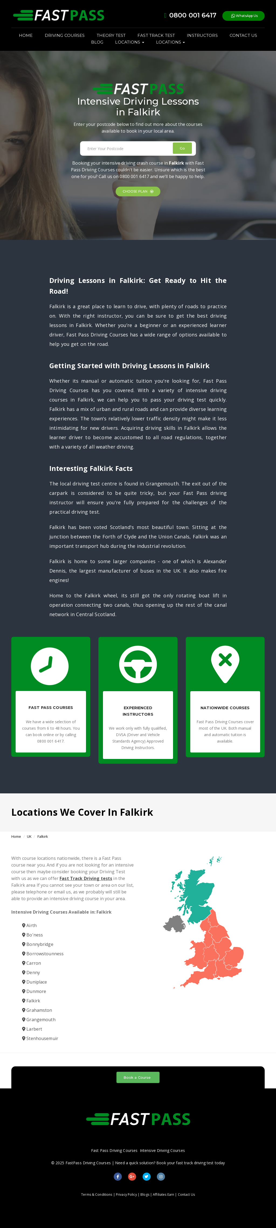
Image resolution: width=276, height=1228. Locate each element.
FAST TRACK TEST (156, 35)
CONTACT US (243, 35)
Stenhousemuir (40, 1038)
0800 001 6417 (134, 176)
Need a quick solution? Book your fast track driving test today (170, 1162)
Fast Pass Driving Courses (114, 1150)
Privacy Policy (126, 1194)
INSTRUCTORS (202, 35)
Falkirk (42, 836)
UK (29, 836)
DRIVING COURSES (65, 35)
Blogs (144, 1194)
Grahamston (37, 1010)
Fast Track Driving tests (86, 878)
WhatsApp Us (244, 16)
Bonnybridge (37, 944)
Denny (31, 972)
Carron (31, 963)
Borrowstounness (43, 954)
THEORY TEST (111, 35)
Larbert (32, 1029)
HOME (26, 35)
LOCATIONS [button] (129, 42)
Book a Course (137, 1077)
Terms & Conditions (96, 1194)
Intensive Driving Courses (162, 1150)
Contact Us (186, 1194)
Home (16, 836)
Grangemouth (39, 1020)
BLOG (97, 42)
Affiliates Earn (163, 1194)
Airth (29, 925)
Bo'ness (32, 935)
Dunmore (34, 991)
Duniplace (34, 982)
